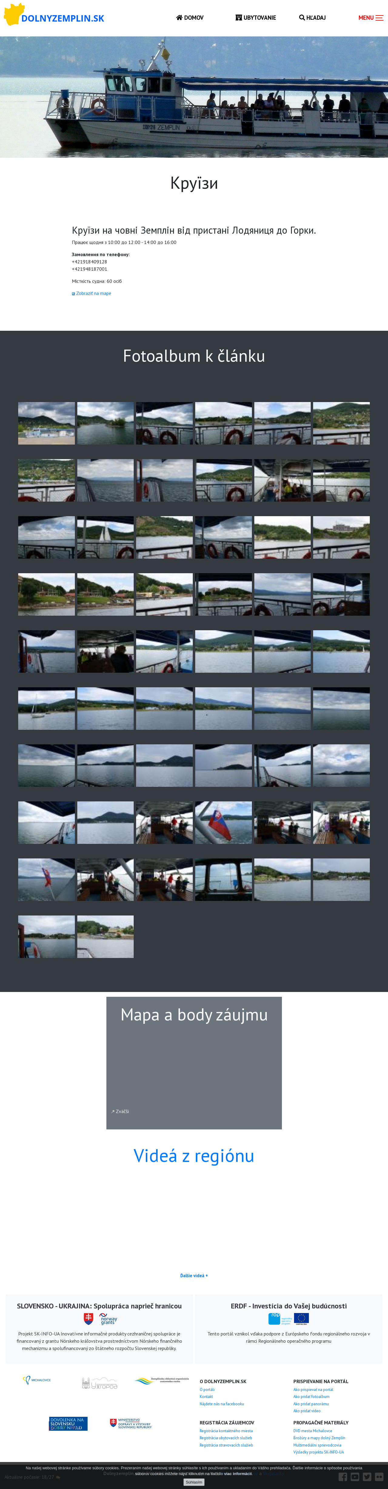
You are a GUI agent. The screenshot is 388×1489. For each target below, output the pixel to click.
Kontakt (206, 1396)
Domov (190, 17)
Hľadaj (312, 17)
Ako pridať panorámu (311, 1403)
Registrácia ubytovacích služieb (226, 1437)
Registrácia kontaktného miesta (226, 1430)
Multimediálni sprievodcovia (317, 1445)
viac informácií (238, 1473)
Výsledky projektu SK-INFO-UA (318, 1452)
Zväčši (120, 1111)
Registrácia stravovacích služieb (226, 1445)
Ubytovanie (256, 17)
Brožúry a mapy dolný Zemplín (319, 1437)
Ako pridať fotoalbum (311, 1396)
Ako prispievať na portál (313, 1389)
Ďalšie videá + (194, 1275)
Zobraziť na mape (93, 293)
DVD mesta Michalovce (312, 1430)
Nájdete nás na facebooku (222, 1403)
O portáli (207, 1389)
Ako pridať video (307, 1410)
